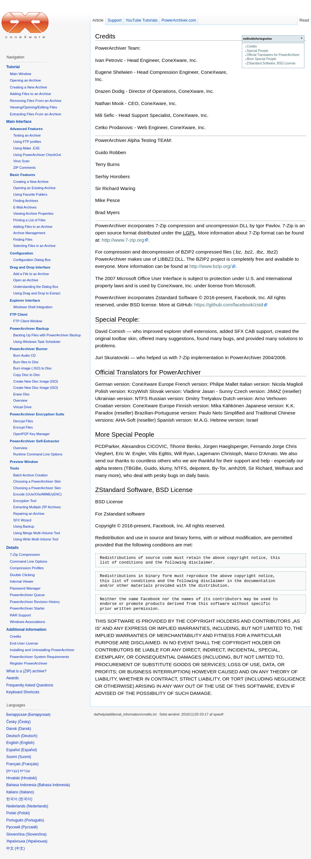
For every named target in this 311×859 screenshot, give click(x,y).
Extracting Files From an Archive (35, 114)
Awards (12, 678)
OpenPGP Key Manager (31, 434)
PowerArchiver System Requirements (39, 657)
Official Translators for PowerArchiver (273, 55)
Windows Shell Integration (32, 307)
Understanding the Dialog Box (35, 287)
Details (12, 547)
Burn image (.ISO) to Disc (32, 368)
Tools (14, 468)
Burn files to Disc (25, 362)
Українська (36, 841)
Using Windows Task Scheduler (36, 342)
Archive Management (29, 233)
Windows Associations (27, 622)
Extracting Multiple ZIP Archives (37, 507)
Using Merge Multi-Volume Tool (36, 533)
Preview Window (24, 462)
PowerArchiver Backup (29, 328)
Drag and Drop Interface (30, 267)
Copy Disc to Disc (26, 375)
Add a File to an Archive (31, 274)
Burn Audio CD (24, 355)
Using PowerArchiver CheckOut (37, 155)
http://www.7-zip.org (123, 240)
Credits (252, 46)
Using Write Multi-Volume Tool (35, 539)
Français (30, 764)
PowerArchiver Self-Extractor (34, 441)
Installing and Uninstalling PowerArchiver (42, 650)
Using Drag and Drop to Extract (36, 293)
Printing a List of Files (29, 220)
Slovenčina (36, 834)
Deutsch (29, 736)
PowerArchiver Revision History (35, 602)
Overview (20, 400)
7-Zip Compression (25, 554)
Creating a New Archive (28, 87)
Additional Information (26, 629)
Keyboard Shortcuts (22, 692)
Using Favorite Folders (30, 194)
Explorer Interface (25, 300)
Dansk (24, 728)
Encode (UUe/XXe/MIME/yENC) (37, 494)
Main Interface (19, 121)
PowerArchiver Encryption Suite (37, 414)
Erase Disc (21, 394)
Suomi (24, 757)
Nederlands (37, 806)
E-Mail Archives (25, 207)
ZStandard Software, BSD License (271, 63)
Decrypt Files (23, 421)
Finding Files (22, 239)
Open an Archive (25, 280)
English (27, 743)
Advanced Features (26, 129)
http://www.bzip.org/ (210, 266)
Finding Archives (25, 201)
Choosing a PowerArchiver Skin (37, 481)
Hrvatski (29, 778)
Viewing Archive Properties (33, 213)
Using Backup (23, 526)
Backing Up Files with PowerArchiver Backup (47, 335)
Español (29, 750)
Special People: (258, 51)
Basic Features (22, 175)
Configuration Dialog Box (32, 260)
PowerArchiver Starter (27, 608)
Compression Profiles (26, 568)
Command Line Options (28, 561)
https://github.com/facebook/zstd (228, 304)
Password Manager (25, 588)
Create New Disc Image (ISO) (35, 381)
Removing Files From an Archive (35, 101)
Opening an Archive (25, 80)
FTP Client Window (27, 321)
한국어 (25, 799)
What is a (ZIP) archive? (26, 671)
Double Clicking (22, 575)
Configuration (21, 253)
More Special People (261, 59)
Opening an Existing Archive (34, 188)
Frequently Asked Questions (29, 685)
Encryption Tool (24, 501)
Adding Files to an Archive (30, 94)
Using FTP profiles (27, 141)
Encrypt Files (23, 427)
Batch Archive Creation (30, 475)
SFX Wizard (22, 520)
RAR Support (20, 615)
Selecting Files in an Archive (34, 246)
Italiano (27, 792)
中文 (19, 848)
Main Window (20, 74)
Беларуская (39, 714)
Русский (30, 827)
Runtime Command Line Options (37, 454)
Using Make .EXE (26, 148)
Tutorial (13, 67)
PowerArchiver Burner (29, 349)
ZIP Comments (24, 167)
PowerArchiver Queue (27, 595)
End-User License (24, 643)
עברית (13, 771)
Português (34, 820)
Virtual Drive (22, 407)
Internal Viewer (21, 581)
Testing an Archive (27, 135)
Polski (23, 813)
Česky (24, 722)
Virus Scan (21, 161)
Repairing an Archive (28, 513)
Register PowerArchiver (28, 663)
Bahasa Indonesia (53, 785)
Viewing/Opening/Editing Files (33, 107)
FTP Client (18, 314)
